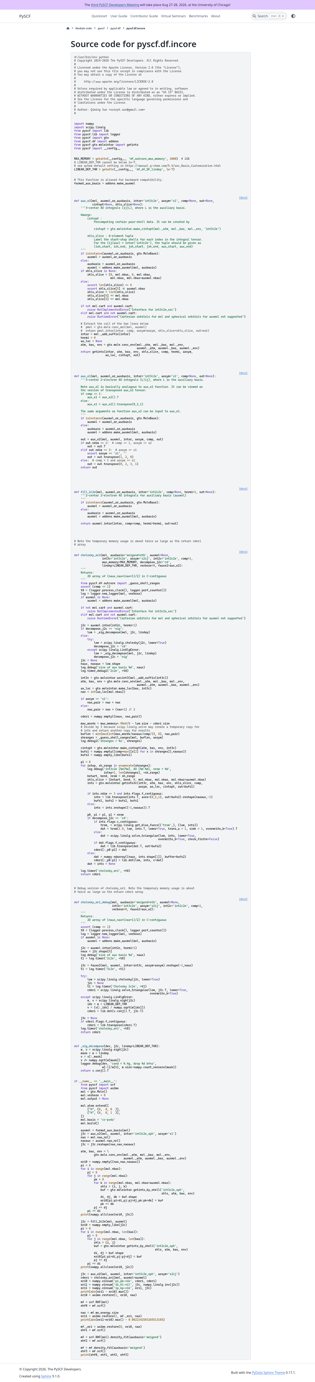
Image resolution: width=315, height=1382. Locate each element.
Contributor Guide (144, 16)
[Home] (67, 28)
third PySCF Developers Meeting (115, 5)
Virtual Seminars (173, 16)
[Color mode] (293, 16)
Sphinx (46, 1376)
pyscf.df (115, 28)
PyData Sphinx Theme (268, 1372)
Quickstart (99, 16)
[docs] (243, 197)
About (215, 16)
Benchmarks (198, 16)
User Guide (118, 16)
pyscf (101, 28)
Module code (83, 28)
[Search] (269, 16)
